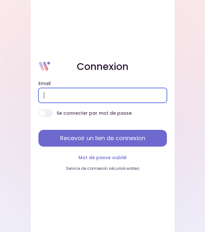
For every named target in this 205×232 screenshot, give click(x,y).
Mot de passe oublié (102, 157)
